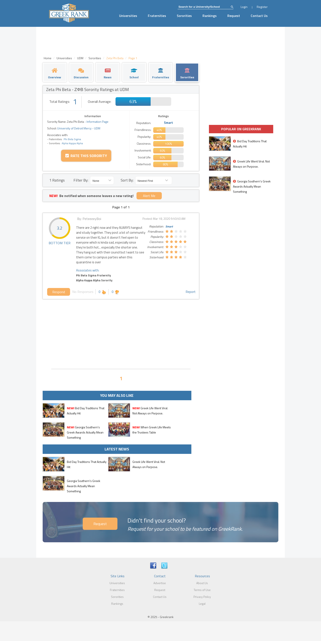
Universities (128, 15)
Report (191, 291)
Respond (58, 291)
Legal (202, 603)
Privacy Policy (202, 596)
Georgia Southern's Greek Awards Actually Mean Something (85, 432)
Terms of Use (202, 590)
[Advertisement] (121, 333)
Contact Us (259, 15)
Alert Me (149, 195)
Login (244, 7)
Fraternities (157, 15)
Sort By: (127, 180)
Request (233, 15)
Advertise (159, 583)
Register (262, 7)
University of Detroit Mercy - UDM (78, 128)
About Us (202, 583)
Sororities (184, 15)
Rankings (209, 15)
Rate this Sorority (86, 156)
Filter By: (81, 180)
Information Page (97, 121)
